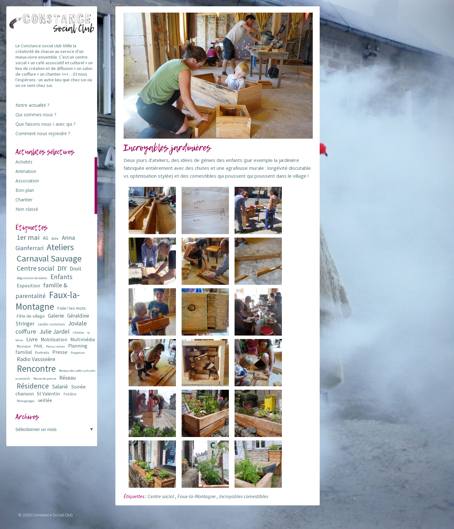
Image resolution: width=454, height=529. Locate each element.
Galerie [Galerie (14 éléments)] (56, 315)
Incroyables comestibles (243, 496)
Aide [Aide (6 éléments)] (55, 238)
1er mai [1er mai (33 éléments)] (28, 237)
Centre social (161, 496)
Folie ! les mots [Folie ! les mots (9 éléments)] (71, 308)
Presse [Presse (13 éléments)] (59, 352)
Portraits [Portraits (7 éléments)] (42, 352)
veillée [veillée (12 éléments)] (45, 400)
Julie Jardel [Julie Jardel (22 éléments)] (54, 331)
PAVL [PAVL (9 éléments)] (38, 346)
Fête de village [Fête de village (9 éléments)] (31, 316)
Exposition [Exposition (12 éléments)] (28, 285)
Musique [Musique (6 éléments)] (24, 346)
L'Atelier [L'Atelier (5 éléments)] (78, 333)
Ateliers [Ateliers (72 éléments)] (60, 247)
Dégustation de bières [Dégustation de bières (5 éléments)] (32, 278)
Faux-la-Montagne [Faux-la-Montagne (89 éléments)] (47, 300)
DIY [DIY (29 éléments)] (62, 268)
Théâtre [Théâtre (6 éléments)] (70, 394)
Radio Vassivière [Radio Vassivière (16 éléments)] (36, 359)
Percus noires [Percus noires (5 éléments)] (55, 346)
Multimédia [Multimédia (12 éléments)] (82, 339)
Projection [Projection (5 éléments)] (78, 353)
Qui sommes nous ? (35, 115)
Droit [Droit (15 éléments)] (75, 268)
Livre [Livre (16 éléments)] (32, 339)
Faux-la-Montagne (197, 496)
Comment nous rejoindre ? (42, 133)
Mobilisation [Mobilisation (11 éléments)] (54, 339)
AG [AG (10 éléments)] (45, 238)
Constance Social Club (52, 515)
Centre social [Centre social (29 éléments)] (35, 268)
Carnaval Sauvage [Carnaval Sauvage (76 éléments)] (49, 258)
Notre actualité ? (32, 105)
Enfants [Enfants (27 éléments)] (61, 277)
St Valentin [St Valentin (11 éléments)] (48, 394)
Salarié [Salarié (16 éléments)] (60, 386)
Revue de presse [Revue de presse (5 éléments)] (44, 379)
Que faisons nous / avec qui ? (45, 124)
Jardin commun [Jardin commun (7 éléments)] (51, 324)
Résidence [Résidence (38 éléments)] (33, 385)
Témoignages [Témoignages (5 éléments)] (26, 401)
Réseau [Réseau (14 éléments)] (67, 377)
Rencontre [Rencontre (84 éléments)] (36, 368)
